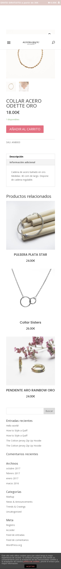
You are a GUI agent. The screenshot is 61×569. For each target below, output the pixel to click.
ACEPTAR (30, 566)
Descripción (16, 156)
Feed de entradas (15, 534)
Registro (10, 525)
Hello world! (12, 425)
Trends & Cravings (16, 506)
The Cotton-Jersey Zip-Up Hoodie (23, 440)
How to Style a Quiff (16, 430)
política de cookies (31, 561)
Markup (10, 496)
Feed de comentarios (17, 540)
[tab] (30, 157)
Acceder (10, 530)
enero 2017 (12, 478)
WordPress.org (14, 545)
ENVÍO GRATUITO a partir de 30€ (20, 3)
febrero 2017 (13, 473)
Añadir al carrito (24, 129)
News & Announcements (19, 501)
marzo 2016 (12, 483)
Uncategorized (13, 511)
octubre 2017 (13, 468)
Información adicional (22, 162)
